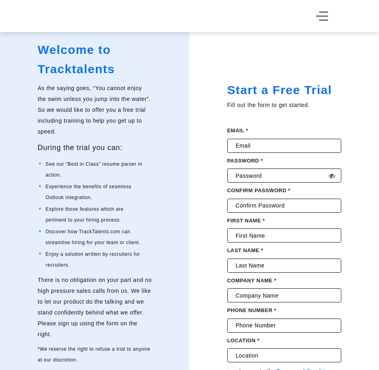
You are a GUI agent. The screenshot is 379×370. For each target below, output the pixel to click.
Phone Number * (252, 310)
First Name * (246, 221)
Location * (243, 340)
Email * (237, 130)
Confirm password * (259, 190)
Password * (245, 161)
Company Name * (252, 281)
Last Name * (245, 250)
